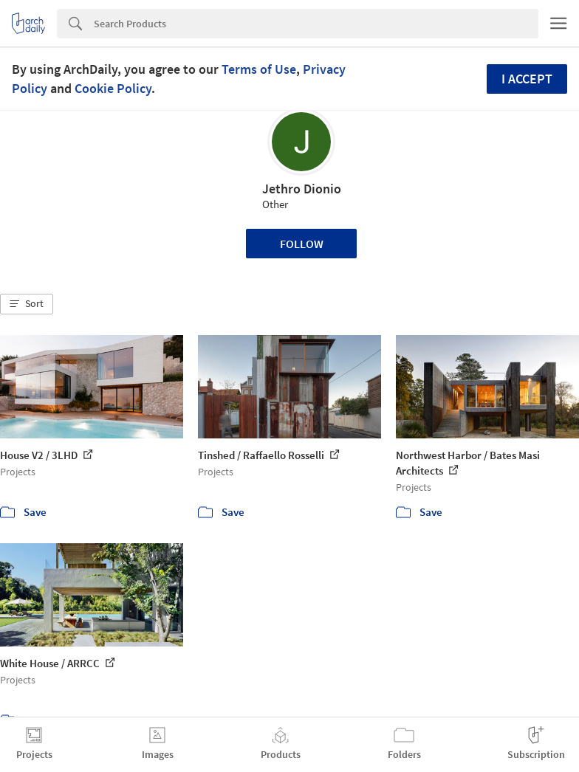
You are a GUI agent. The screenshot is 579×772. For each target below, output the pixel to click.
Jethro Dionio (301, 188)
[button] (26, 304)
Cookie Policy (113, 88)
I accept (526, 78)
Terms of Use (259, 69)
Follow (301, 243)
